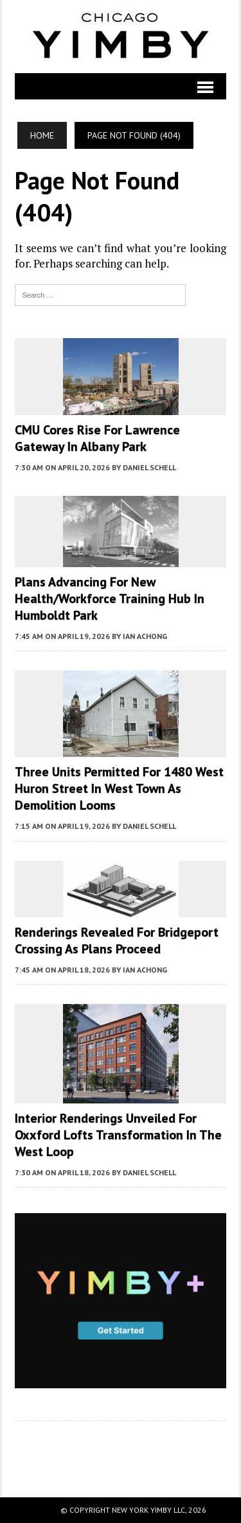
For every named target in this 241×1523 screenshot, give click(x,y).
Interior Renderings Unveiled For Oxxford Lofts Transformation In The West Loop (118, 1135)
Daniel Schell (149, 467)
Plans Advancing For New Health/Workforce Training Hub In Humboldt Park (109, 599)
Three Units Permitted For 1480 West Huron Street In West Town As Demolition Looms (119, 788)
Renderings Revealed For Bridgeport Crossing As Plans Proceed (117, 940)
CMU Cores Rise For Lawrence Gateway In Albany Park (97, 438)
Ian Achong (145, 636)
